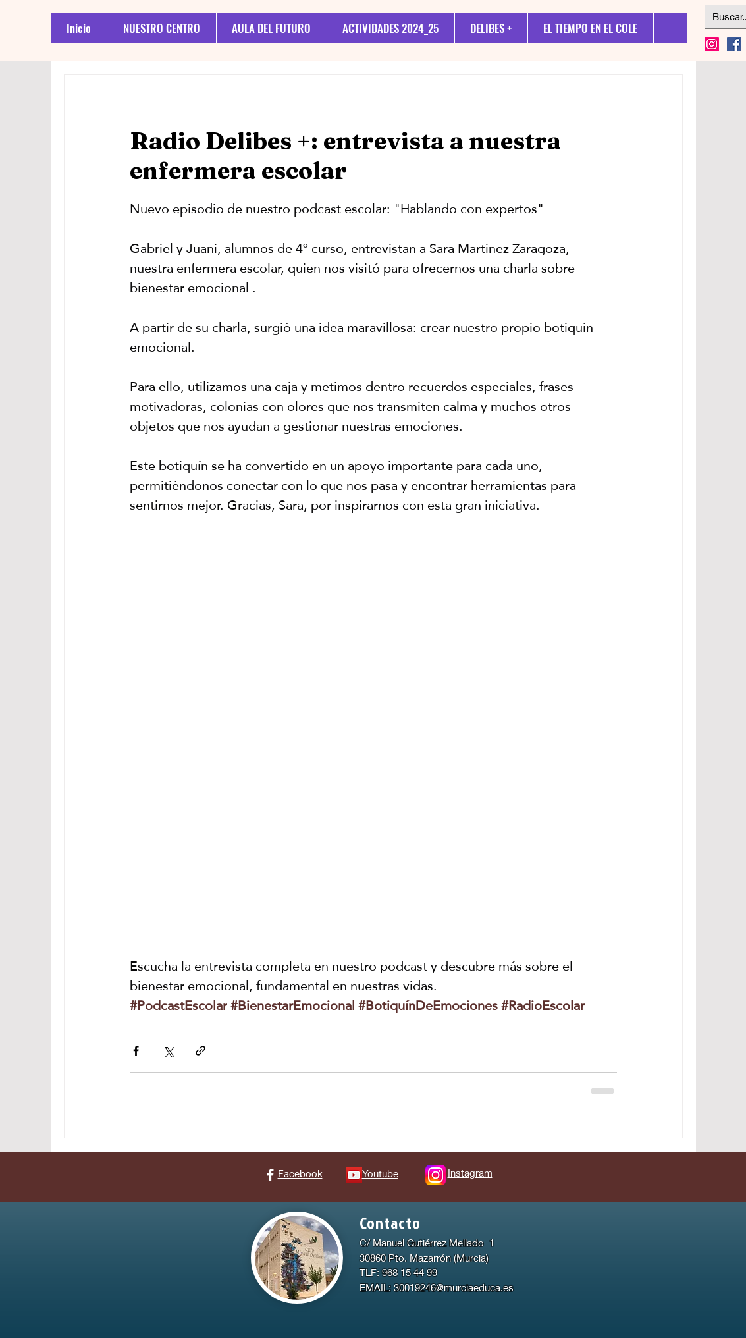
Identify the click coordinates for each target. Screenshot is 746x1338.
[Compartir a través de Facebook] (136, 1050)
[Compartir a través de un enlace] (200, 1050)
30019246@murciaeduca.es (454, 1287)
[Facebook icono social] (734, 44)
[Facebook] (270, 1175)
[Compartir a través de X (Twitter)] (168, 1050)
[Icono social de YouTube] (354, 1175)
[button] (490, 28)
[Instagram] (712, 44)
